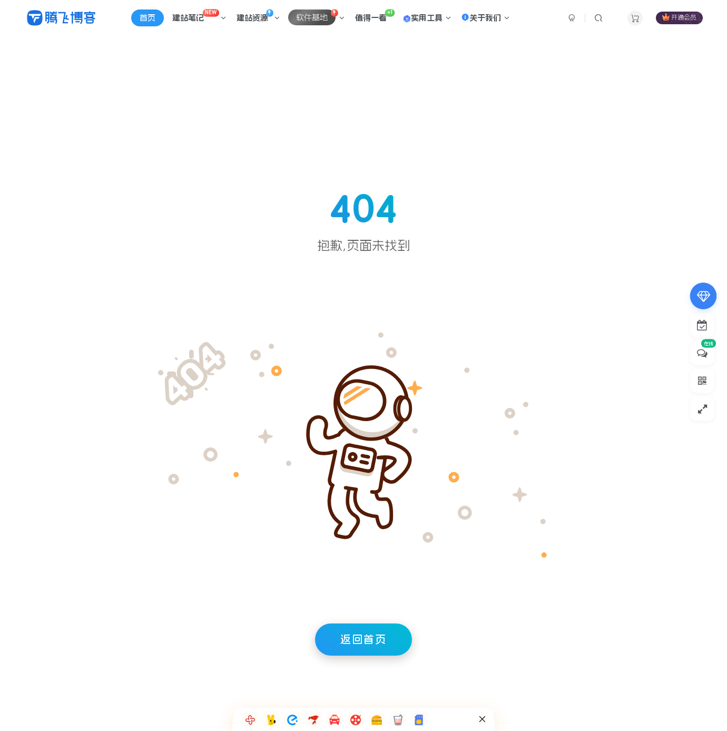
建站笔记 (199, 15)
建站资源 (258, 15)
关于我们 (485, 18)
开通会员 (679, 17)
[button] (250, 719)
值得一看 (375, 15)
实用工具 (426, 19)
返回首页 (363, 639)
